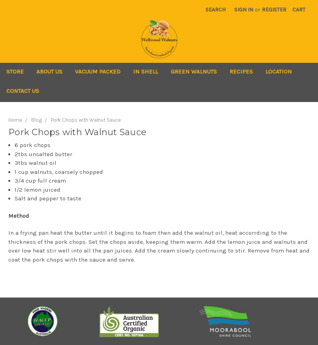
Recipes (241, 71)
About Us (49, 71)
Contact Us (22, 90)
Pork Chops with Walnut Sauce (86, 120)
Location (278, 71)
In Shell (145, 71)
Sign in (243, 9)
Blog (36, 120)
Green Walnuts (194, 71)
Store (15, 71)
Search (215, 9)
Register (274, 9)
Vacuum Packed (97, 71)
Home (15, 120)
